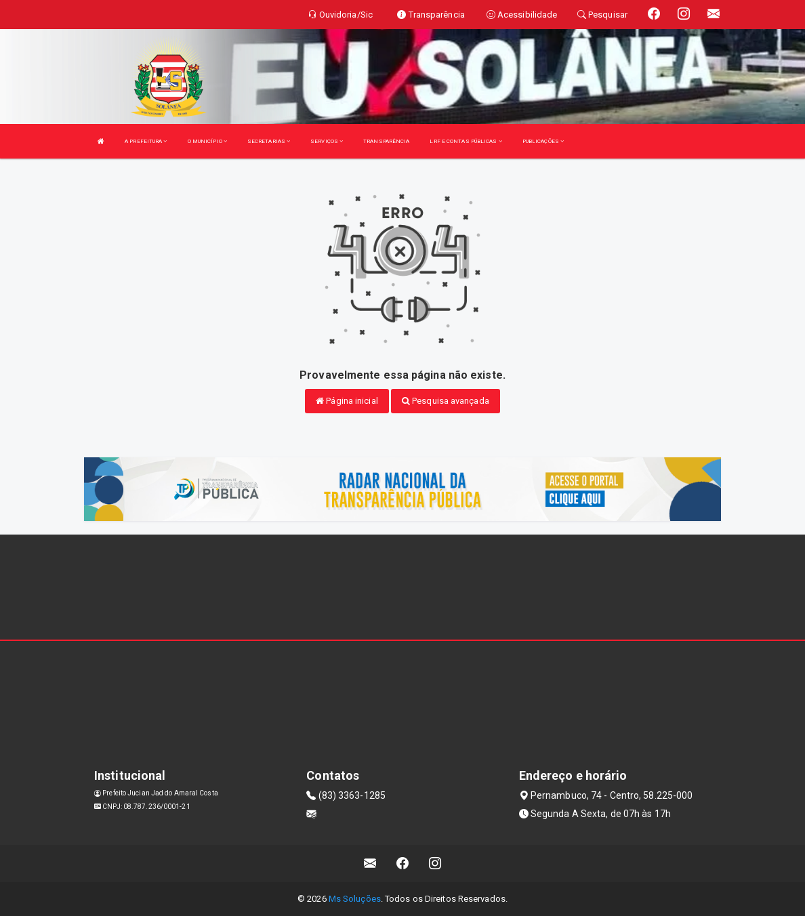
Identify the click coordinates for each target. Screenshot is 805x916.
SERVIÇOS (326, 141)
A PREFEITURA (146, 141)
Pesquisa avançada (445, 401)
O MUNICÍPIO (207, 141)
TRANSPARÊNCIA (386, 141)
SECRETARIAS (268, 141)
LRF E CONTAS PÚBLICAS (465, 141)
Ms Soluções (355, 899)
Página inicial (347, 401)
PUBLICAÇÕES (543, 141)
